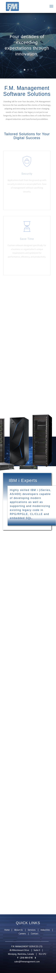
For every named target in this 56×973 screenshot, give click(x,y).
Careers (22, 933)
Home (7, 929)
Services (32, 929)
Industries (45, 929)
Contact (34, 933)
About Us (18, 929)
